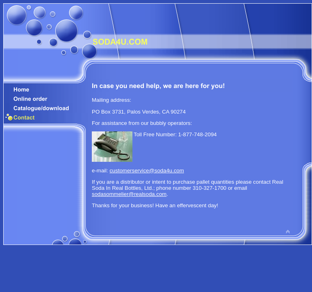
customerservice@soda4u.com (147, 170)
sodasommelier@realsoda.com (129, 194)
